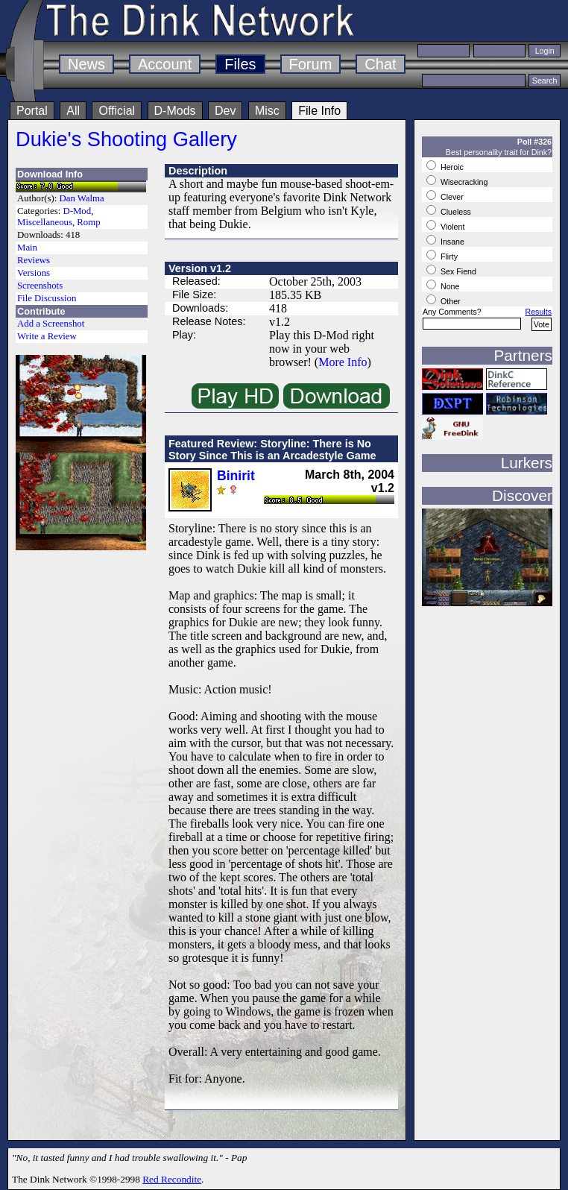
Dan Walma (82, 198)
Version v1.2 (199, 268)
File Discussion (46, 298)
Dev (225, 110)
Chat (380, 64)
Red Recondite (171, 1179)
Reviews (33, 260)
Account (165, 64)
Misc (267, 110)
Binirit (236, 475)
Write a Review (47, 336)
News (86, 64)
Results (538, 311)
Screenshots (40, 285)
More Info (342, 362)
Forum (310, 64)
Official (116, 110)
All (73, 110)
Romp (88, 222)
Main (27, 247)
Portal (32, 110)
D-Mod (77, 211)
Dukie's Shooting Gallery (126, 139)
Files (240, 64)
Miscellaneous (44, 222)
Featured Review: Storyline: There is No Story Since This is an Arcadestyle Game (272, 450)
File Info (319, 110)
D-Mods (175, 110)
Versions (33, 273)
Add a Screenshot (50, 323)
